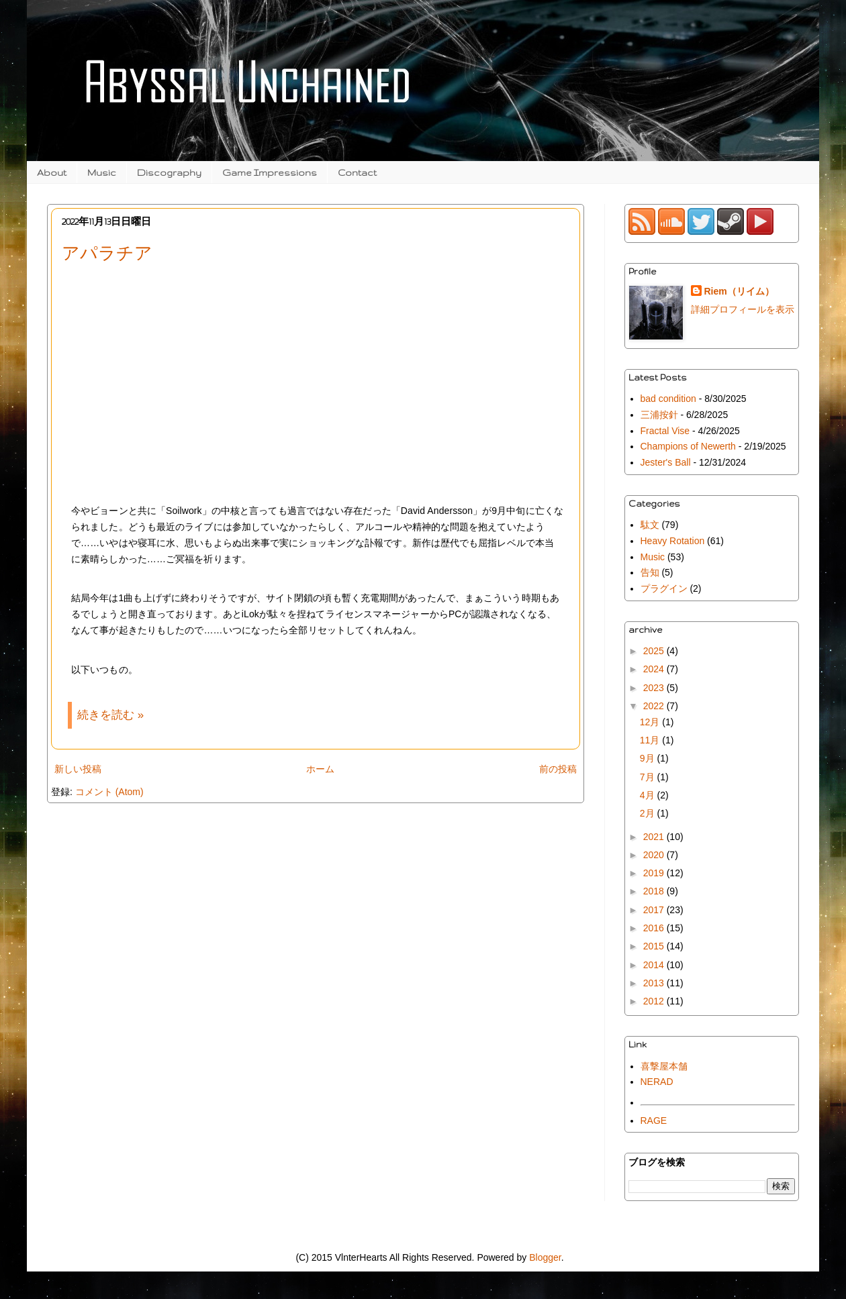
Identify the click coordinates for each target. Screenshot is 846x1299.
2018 (655, 891)
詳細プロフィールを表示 (742, 309)
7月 (648, 777)
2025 (655, 650)
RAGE (654, 1120)
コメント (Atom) (109, 791)
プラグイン (664, 588)
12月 (651, 722)
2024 (655, 669)
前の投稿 (558, 769)
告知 (650, 572)
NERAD (657, 1081)
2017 (655, 909)
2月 (648, 813)
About (51, 172)
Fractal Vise (665, 430)
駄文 (650, 524)
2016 (655, 928)
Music (101, 172)
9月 (648, 758)
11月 (651, 740)
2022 (655, 705)
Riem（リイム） (739, 291)
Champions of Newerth (688, 446)
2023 (655, 687)
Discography (169, 172)
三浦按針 (659, 414)
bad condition (668, 398)
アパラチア (107, 253)
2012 (655, 1001)
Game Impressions (269, 172)
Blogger (545, 1257)
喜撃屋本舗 (664, 1066)
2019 (655, 873)
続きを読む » (110, 715)
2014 (655, 964)
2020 (655, 854)
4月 (648, 795)
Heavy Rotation (673, 540)
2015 (655, 946)
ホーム (320, 769)
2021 (655, 836)
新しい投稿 (77, 769)
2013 (655, 983)
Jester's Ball (666, 462)
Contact (357, 172)
